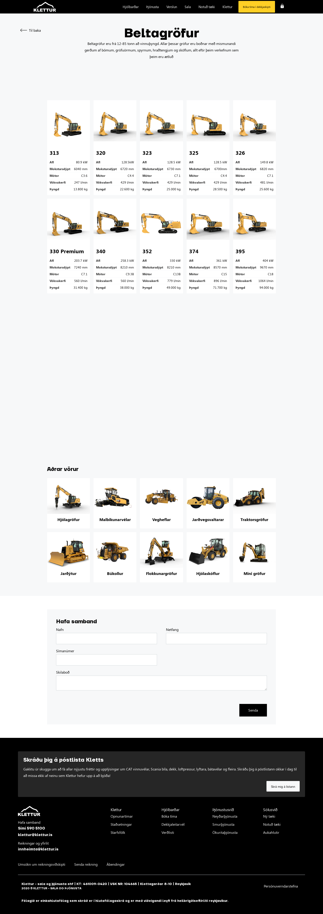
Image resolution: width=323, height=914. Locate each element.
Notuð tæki (272, 824)
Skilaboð (63, 672)
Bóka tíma (169, 816)
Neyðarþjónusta (224, 816)
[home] (45, 7)
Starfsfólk (118, 832)
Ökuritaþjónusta (225, 832)
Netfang (172, 629)
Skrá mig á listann (283, 786)
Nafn (60, 629)
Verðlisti (168, 832)
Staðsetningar (121, 824)
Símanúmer (65, 651)
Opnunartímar (122, 816)
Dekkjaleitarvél (173, 824)
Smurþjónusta (223, 824)
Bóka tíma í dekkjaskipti (257, 7)
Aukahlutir (271, 832)
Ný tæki (269, 816)
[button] (130, 6)
